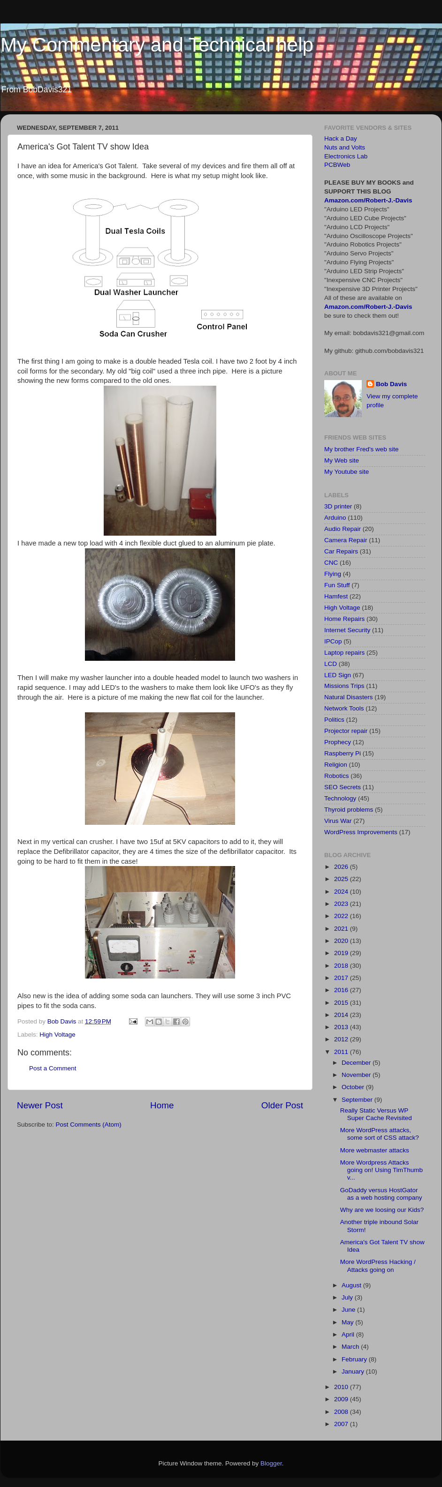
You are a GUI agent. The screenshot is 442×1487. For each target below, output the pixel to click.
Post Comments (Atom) (89, 1124)
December (357, 1062)
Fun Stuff (337, 585)
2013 (342, 1027)
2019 (342, 952)
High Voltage (57, 1034)
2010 (342, 1386)
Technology (340, 798)
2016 (342, 990)
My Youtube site (346, 471)
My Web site (341, 460)
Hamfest (336, 596)
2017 (342, 977)
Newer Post (40, 1105)
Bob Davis (391, 384)
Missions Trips (344, 685)
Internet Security (347, 630)
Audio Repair (342, 528)
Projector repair (345, 730)
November (357, 1074)
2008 (342, 1411)
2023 (342, 903)
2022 (342, 915)
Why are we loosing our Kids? (382, 1209)
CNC (331, 562)
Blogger (271, 1463)
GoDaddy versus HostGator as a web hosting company (381, 1194)
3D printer (338, 506)
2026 (342, 866)
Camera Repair (345, 540)
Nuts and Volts (344, 147)
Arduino (335, 517)
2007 (342, 1423)
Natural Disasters (348, 697)
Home (162, 1105)
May (348, 1322)
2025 (342, 878)
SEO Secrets (342, 787)
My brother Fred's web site (361, 449)
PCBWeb (337, 164)
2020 (342, 940)
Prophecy (337, 742)
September (358, 1099)
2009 (342, 1399)
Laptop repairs (344, 652)
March (351, 1346)
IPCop (333, 641)
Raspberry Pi (342, 753)
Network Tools (344, 708)
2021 (342, 928)
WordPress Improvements (360, 832)
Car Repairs (341, 551)
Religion (335, 764)
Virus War (338, 820)
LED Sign (337, 675)
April (349, 1334)
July (348, 1297)
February (355, 1359)
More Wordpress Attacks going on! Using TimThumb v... (381, 1170)
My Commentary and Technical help (156, 45)
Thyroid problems (348, 809)
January (354, 1371)
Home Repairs (344, 618)
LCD (330, 663)
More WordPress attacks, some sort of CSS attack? (379, 1134)
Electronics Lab (345, 156)
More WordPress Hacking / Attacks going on (378, 1265)
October (354, 1087)
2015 (342, 1002)
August (352, 1285)
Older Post (282, 1105)
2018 (342, 965)
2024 (342, 891)
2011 (342, 1051)
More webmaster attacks (374, 1150)
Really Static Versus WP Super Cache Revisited (376, 1114)
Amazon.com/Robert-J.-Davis (368, 200)
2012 (342, 1039)
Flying (332, 573)
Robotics (336, 775)
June (349, 1309)
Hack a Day (340, 138)
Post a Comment (52, 1068)
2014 (342, 1014)
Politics (334, 719)
